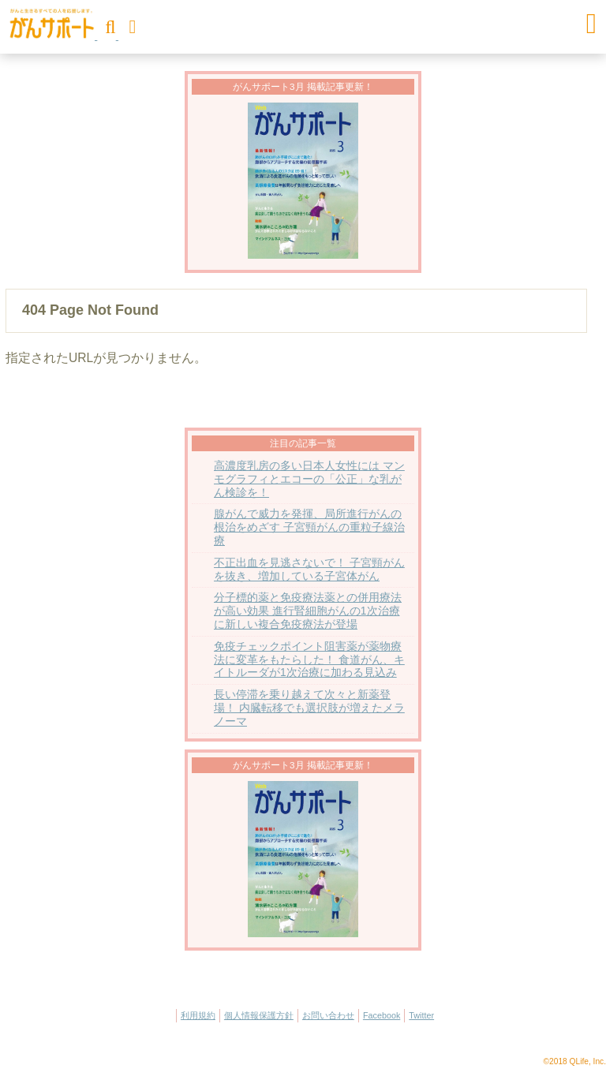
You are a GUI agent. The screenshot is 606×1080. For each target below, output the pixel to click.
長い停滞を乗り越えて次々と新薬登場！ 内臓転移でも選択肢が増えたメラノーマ (309, 708)
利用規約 (198, 1015)
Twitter (421, 1015)
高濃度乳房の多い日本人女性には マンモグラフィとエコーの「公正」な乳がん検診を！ (309, 479)
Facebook (381, 1015)
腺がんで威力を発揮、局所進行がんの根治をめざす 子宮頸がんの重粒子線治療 (309, 527)
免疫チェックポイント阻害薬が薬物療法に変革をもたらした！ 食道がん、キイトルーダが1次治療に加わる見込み (309, 660)
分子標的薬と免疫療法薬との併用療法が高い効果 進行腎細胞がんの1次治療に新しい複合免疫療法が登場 (308, 611)
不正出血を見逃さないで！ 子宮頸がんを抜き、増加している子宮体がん (309, 569)
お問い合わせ (328, 1015)
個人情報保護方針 (259, 1015)
